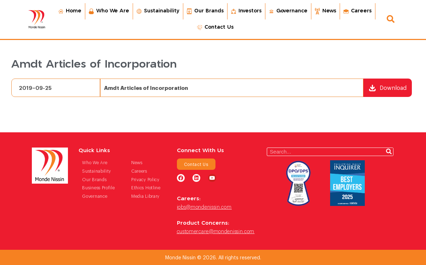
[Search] (389, 152)
